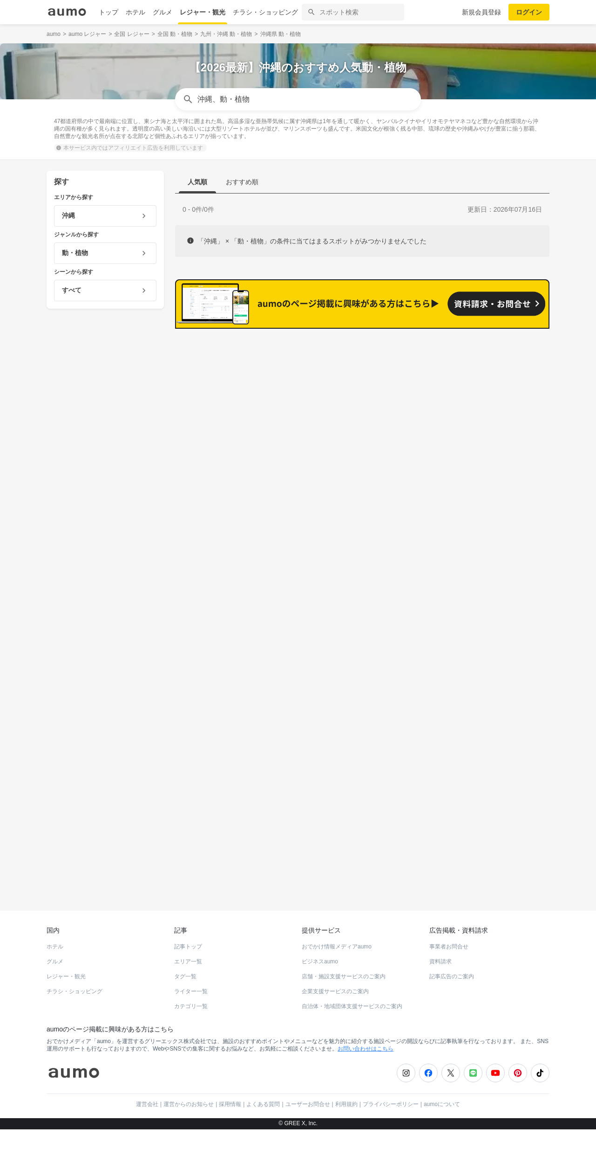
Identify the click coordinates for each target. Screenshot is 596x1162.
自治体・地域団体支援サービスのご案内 (352, 1039)
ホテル (135, 12)
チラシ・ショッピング (265, 12)
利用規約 (346, 1137)
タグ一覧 (185, 1009)
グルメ (162, 12)
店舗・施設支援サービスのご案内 (344, 1009)
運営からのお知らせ (188, 1137)
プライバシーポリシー (391, 1137)
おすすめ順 (242, 182)
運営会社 (147, 1137)
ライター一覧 (191, 1024)
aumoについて (442, 1137)
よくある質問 (263, 1137)
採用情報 (230, 1137)
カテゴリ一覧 (191, 1039)
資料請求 (440, 994)
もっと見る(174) (503, 464)
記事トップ (188, 979)
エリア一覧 (188, 994)
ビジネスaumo (320, 994)
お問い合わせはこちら (365, 1081)
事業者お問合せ (448, 979)
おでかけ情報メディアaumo (337, 979)
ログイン (529, 12)
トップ (108, 12)
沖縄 (56, 344)
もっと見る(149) (503, 609)
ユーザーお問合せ (307, 1137)
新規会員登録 (481, 12)
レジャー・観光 (202, 12)
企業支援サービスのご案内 (335, 1024)
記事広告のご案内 (451, 1009)
